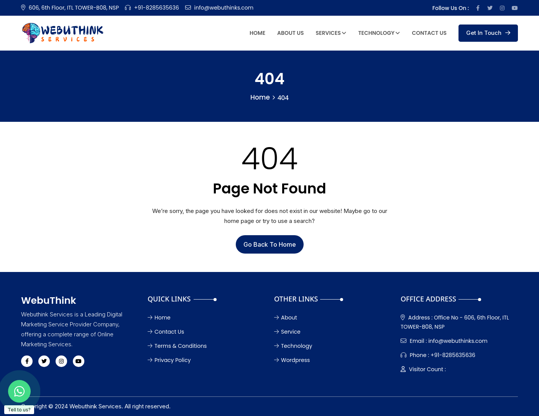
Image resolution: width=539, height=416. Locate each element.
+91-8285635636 (156, 7)
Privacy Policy (169, 360)
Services (331, 33)
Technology (379, 33)
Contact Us (429, 33)
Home (257, 33)
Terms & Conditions (177, 346)
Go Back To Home (269, 244)
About (285, 317)
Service (287, 332)
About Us (290, 33)
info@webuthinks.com (224, 7)
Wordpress (292, 360)
